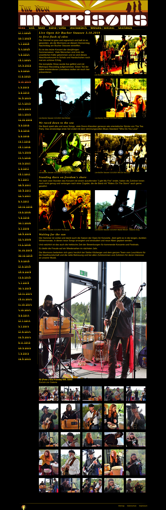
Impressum (143, 506)
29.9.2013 (24, 348)
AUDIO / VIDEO (57, 28)
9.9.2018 (23, 125)
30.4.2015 (24, 288)
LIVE (31, 28)
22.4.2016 (24, 239)
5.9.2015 (23, 261)
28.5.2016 (24, 234)
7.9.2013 (23, 354)
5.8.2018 (23, 131)
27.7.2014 (24, 321)
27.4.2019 (24, 104)
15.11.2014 (25, 299)
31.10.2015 (25, 250)
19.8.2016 (24, 212)
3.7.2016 (23, 229)
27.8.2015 (24, 267)
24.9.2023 (24, 66)
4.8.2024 (23, 55)
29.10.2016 (25, 207)
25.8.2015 (24, 272)
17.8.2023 (24, 76)
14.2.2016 (24, 245)
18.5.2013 (24, 359)
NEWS (21, 28)
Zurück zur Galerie (48, 382)
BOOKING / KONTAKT (102, 28)
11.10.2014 (25, 305)
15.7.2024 (24, 60)
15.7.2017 (24, 174)
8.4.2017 (23, 201)
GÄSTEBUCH (125, 28)
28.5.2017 (24, 185)
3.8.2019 (23, 93)
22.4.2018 (24, 152)
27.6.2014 (24, 332)
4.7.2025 (23, 44)
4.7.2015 (23, 283)
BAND (41, 28)
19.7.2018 (24, 142)
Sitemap (121, 506)
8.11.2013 (24, 343)
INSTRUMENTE (78, 28)
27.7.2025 (24, 33)
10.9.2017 (24, 163)
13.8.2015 (24, 277)
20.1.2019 (24, 114)
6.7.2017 (23, 180)
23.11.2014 (25, 294)
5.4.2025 (24, 49)
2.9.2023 (23, 71)
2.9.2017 (23, 169)
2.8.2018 (23, 136)
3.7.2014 (23, 326)
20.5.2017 (24, 191)
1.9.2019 (23, 87)
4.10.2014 (24, 310)
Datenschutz (131, 506)
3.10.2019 (24, 82)
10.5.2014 (24, 337)
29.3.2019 (24, 109)
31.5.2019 (24, 98)
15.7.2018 (24, 147)
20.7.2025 (24, 38)
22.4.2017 (24, 196)
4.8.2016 (23, 218)
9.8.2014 (23, 316)
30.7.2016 (24, 223)
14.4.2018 (24, 158)
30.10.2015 (25, 256)
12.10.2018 (25, 120)
